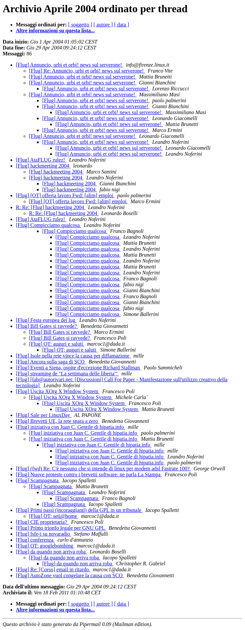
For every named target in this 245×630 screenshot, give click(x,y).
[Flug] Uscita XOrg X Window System (58, 391)
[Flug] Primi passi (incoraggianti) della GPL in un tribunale (79, 510)
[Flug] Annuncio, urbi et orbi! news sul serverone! (69, 65)
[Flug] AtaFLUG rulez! (41, 160)
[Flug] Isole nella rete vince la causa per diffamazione (73, 356)
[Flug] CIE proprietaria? (42, 522)
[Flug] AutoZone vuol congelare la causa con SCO (70, 575)
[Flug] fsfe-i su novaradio (43, 534)
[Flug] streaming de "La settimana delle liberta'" (67, 373)
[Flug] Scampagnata (38, 480)
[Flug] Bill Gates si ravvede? (47, 326)
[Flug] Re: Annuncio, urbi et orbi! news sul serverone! (87, 71)
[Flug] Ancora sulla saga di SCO (51, 361)
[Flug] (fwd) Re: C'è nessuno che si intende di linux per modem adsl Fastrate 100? (103, 468)
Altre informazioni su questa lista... (55, 30)
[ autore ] (103, 24)
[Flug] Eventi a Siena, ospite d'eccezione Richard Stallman (78, 367)
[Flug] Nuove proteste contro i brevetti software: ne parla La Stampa (89, 474)
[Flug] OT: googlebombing (45, 546)
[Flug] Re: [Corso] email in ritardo (53, 569)
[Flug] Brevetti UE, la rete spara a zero (57, 421)
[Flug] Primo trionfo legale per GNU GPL (61, 528)
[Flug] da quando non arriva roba (51, 551)
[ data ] (121, 24)
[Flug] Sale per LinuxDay (44, 415)
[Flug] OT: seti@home (53, 516)
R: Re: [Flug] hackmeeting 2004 (50, 207)
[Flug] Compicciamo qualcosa (48, 225)
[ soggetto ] (80, 24)
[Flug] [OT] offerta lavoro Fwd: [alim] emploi (65, 195)
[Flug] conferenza (35, 540)
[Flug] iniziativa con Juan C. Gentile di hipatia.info (70, 427)
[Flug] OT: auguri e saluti (56, 344)
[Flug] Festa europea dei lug (46, 320)
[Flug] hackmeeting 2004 (43, 166)
